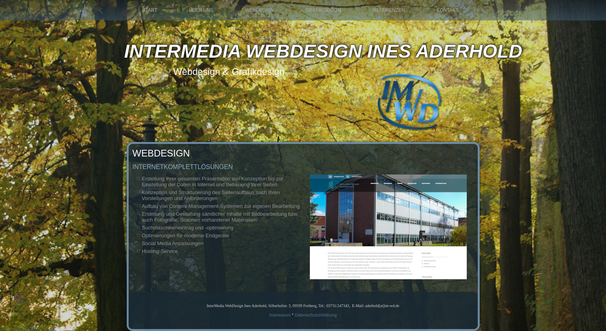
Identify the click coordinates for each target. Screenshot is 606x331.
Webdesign (259, 10)
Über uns (201, 10)
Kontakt (448, 10)
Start (149, 10)
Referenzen (389, 10)
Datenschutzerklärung (316, 315)
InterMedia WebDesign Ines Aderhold (323, 51)
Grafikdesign (323, 10)
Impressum (280, 315)
